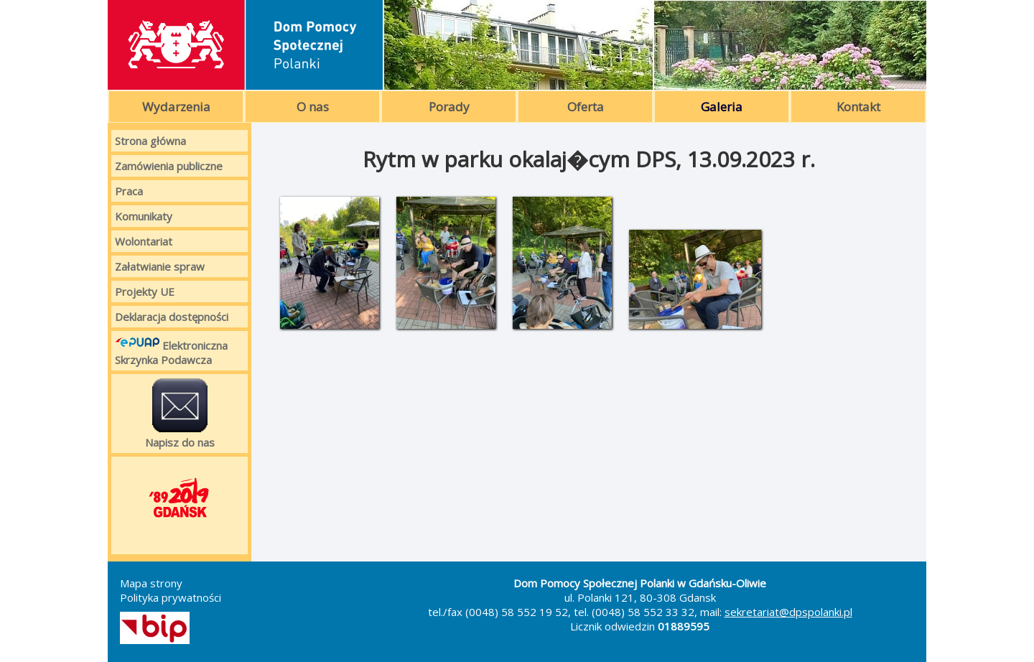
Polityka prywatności (170, 597)
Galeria (721, 106)
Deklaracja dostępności (171, 316)
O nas (313, 106)
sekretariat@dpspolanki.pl (788, 612)
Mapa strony (151, 583)
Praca (129, 191)
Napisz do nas (180, 413)
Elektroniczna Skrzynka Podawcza (171, 351)
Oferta (585, 106)
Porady (449, 106)
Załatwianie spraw (160, 266)
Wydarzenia (176, 106)
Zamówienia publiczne (169, 166)
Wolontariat (143, 241)
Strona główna (150, 141)
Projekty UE (144, 291)
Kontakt (858, 106)
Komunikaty (143, 216)
